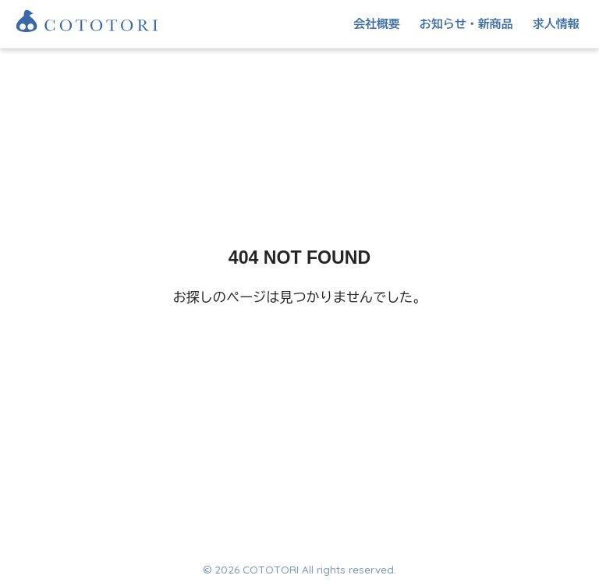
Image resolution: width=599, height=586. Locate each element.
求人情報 (556, 23)
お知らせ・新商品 (466, 23)
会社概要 (376, 23)
